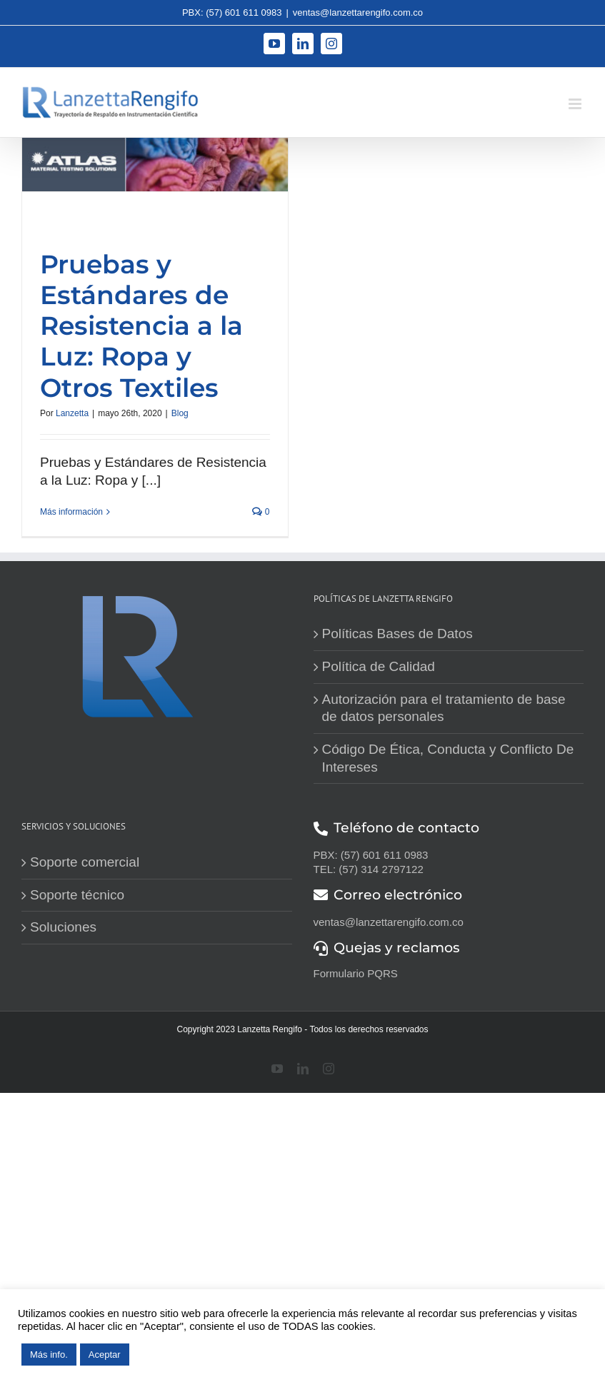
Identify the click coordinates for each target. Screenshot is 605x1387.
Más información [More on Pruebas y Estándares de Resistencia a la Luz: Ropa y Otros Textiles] (71, 512)
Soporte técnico (77, 894)
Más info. (49, 1354)
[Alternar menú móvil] (576, 103)
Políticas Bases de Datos (397, 633)
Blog (180, 413)
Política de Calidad (378, 666)
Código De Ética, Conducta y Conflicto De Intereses (448, 758)
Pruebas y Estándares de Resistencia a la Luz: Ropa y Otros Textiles (141, 325)
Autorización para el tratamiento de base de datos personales (444, 708)
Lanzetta (72, 413)
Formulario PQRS (356, 973)
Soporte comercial (84, 861)
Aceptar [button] (105, 1354)
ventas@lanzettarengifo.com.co (358, 12)
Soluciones (63, 926)
